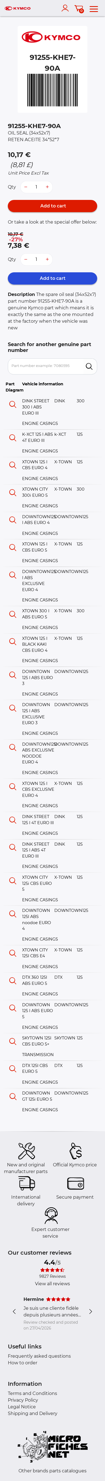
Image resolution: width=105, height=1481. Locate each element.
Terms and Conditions (32, 1393)
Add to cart (52, 206)
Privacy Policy (23, 1400)
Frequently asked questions (39, 1356)
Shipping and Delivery (32, 1413)
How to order (22, 1362)
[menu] (94, 8)
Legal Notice (22, 1406)
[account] (66, 8)
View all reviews (52, 1283)
